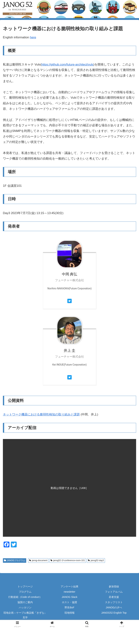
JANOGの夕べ (114, 607)
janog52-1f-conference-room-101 (67, 560)
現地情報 (69, 612)
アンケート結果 (69, 586)
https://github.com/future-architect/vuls (67, 64)
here (33, 37)
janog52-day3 (96, 560)
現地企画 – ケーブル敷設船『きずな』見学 (25, 615)
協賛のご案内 (25, 602)
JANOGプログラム (14, 560)
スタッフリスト (114, 602)
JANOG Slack (69, 597)
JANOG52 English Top (114, 612)
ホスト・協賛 (69, 602)
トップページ (25, 586)
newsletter (69, 591)
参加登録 (114, 586)
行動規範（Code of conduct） (25, 597)
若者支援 (114, 597)
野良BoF (69, 607)
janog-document (38, 560)
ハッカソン (25, 607)
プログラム (25, 591)
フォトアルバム (114, 591)
